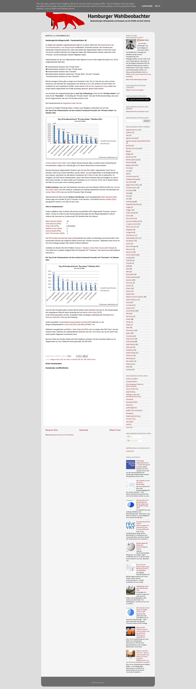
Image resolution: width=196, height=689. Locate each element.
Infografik (129, 230)
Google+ (129, 210)
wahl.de (129, 424)
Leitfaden (129, 260)
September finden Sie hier (72, 103)
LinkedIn (129, 263)
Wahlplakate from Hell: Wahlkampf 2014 (142, 588)
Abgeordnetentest (132, 130)
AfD (127, 135)
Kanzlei (128, 244)
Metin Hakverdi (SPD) (109, 197)
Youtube (129, 369)
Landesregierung (131, 255)
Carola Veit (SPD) (70, 324)
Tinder (128, 325)
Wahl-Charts (91, 359)
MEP (127, 272)
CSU (127, 171)
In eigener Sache (131, 224)
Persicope (129, 283)
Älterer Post (115, 430)
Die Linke (67, 359)
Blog (127, 151)
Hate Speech (130, 218)
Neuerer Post (52, 430)
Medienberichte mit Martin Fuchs (137, 111)
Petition (128, 286)
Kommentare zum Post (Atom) (64, 435)
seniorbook (129, 305)
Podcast (128, 291)
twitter (128, 333)
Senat (128, 302)
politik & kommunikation (134, 410)
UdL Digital (129, 422)
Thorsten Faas (131, 419)
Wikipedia (129, 364)
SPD (85, 359)
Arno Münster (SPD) (95, 180)
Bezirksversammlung (133, 148)
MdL (127, 269)
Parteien (129, 280)
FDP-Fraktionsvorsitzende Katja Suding (62, 238)
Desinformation (131, 176)
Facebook (73, 359)
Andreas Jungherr (132, 379)
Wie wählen (130, 361)
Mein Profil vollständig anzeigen (136, 79)
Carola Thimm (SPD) (53, 192)
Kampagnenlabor (132, 402)
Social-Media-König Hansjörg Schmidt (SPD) (75, 322)
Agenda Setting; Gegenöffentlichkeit (138, 141)
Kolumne (129, 249)
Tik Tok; (128, 322)
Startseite (83, 430)
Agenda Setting (131, 138)
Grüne (128, 216)
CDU (61, 359)
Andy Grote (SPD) (52, 226)
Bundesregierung (132, 160)
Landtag (129, 258)
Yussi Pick (129, 427)
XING (130, 76)
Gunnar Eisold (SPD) (53, 231)
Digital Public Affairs (133, 185)
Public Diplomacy (132, 300)
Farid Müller (96, 332)
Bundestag (129, 162)
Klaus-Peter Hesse (97, 248)
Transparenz (130, 330)
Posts (130, 437)
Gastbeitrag (130, 202)
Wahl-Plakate (130, 344)
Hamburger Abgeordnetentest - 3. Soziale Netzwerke (143, 462)
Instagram (129, 232)
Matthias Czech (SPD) (54, 228)
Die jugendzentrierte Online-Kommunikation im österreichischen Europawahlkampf (143, 525)
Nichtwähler (130, 274)
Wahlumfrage (130, 353)
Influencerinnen (131, 227)
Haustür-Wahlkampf (133, 221)
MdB (127, 266)
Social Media (130, 311)
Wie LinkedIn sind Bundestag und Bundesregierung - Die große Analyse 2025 (142, 504)
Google (128, 207)
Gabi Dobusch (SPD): (53, 224)
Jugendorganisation (132, 238)
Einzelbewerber (131, 188)
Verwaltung (130, 336)
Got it (157, 6)
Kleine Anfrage (131, 246)
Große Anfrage (131, 213)
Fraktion (90, 175)
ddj (127, 174)
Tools (127, 327)
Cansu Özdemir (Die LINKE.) (56, 163)
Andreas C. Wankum (81, 248)
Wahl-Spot (129, 347)
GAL (82, 359)
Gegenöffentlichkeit (132, 204)
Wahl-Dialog (130, 341)
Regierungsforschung (133, 416)
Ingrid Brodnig (130, 392)
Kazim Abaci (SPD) (95, 312)
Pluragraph (129, 413)
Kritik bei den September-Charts (96, 86)
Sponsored (129, 316)
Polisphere (129, 405)
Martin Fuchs (144, 40)
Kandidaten (130, 241)
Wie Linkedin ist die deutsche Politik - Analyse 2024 (143, 609)
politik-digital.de (131, 408)
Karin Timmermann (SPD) (55, 233)
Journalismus (130, 235)
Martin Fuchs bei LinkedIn (135, 90)
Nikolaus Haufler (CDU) (107, 199)
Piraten (128, 288)
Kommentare (133, 441)
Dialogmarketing (131, 179)
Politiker (128, 294)
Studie (128, 319)
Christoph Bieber (131, 381)
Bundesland (130, 157)
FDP (79, 359)
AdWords (129, 132)
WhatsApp (129, 358)
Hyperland (129, 399)
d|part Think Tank (132, 389)
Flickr (128, 196)
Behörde (129, 146)
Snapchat (129, 308)
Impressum (130, 451)
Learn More (147, 6)
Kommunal (129, 252)
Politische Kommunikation (134, 297)
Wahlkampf (130, 350)
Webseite (129, 355)
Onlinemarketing (132, 277)
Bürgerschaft (55, 359)
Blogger (128, 154)
